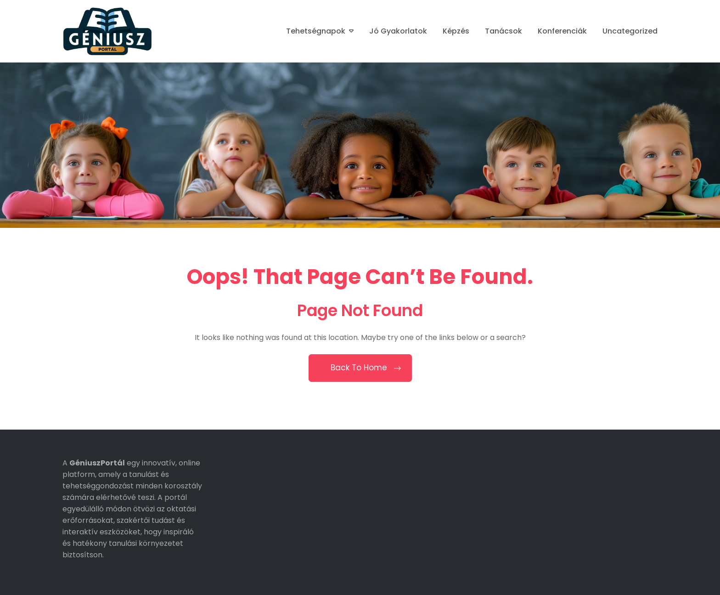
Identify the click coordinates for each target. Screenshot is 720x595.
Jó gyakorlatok (398, 31)
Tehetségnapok (315, 31)
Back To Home (360, 367)
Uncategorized (630, 31)
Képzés (456, 31)
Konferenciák (562, 31)
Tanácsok (503, 31)
